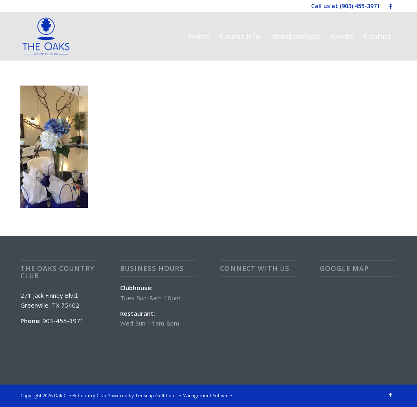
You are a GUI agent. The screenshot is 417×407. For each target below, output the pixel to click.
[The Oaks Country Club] (46, 36)
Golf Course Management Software (193, 395)
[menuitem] (199, 36)
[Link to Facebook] (390, 6)
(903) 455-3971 (360, 6)
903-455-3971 (63, 321)
